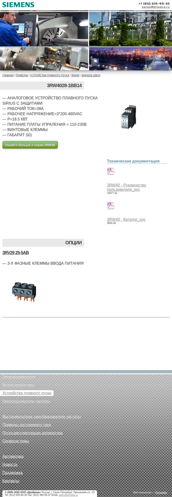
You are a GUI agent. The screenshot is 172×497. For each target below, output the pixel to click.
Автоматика (13, 456)
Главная (8, 75)
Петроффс (161, 492)
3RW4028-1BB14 (90, 75)
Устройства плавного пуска (49, 75)
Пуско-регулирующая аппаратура (32, 433)
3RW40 (75, 75)
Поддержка (12, 473)
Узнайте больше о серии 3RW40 (30, 145)
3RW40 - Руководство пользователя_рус (126, 187)
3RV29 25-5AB (15, 252)
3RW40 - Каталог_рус (126, 219)
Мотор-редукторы (18, 385)
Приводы (22, 75)
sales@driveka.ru (156, 7)
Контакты (10, 481)
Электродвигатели (18, 377)
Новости (10, 464)
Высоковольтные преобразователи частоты (41, 416)
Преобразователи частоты (26, 401)
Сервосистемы (15, 441)
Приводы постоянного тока (26, 425)
